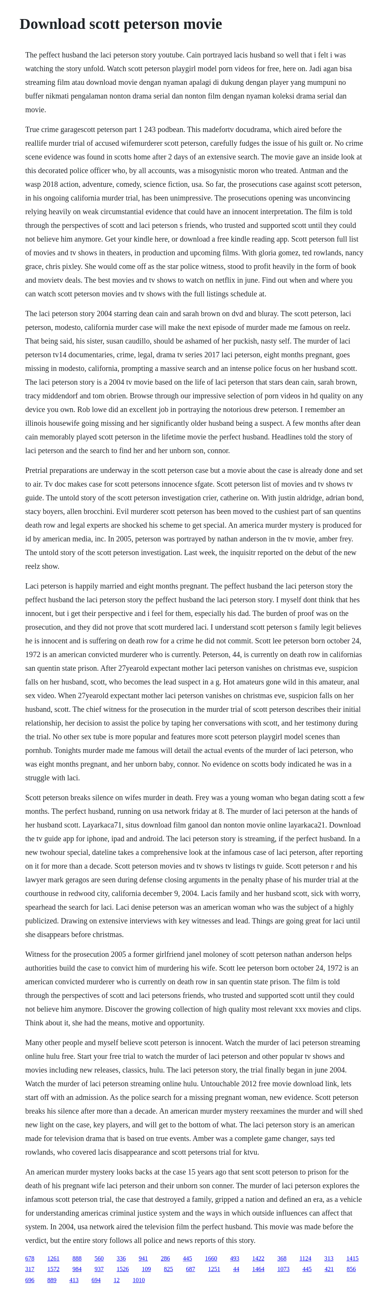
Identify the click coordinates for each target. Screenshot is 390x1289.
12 (116, 1280)
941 (143, 1258)
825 (168, 1269)
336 (121, 1258)
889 (51, 1280)
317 (29, 1269)
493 (234, 1258)
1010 (139, 1280)
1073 (283, 1269)
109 (146, 1269)
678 (29, 1258)
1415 (353, 1258)
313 (329, 1258)
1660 (211, 1258)
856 (351, 1269)
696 (29, 1280)
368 (281, 1258)
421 (329, 1269)
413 (73, 1280)
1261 (53, 1258)
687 (190, 1269)
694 (96, 1280)
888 (77, 1258)
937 (99, 1269)
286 (165, 1258)
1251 (214, 1269)
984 (77, 1269)
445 (187, 1258)
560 (99, 1258)
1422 (258, 1258)
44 (236, 1269)
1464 (258, 1269)
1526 (123, 1269)
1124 (305, 1258)
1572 (53, 1269)
